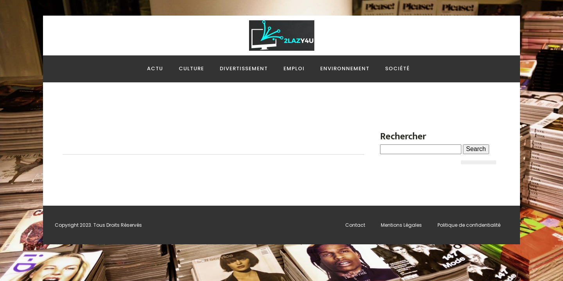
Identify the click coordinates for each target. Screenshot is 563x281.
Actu (155, 68)
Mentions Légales (401, 225)
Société (397, 68)
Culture (191, 68)
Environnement (344, 68)
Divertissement (244, 68)
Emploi (294, 68)
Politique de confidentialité (468, 225)
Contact (355, 225)
